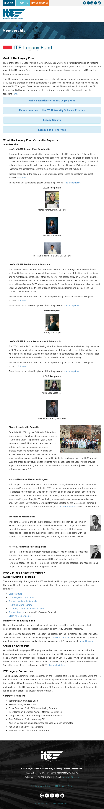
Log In (8, 3)
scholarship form (72, 182)
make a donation (61, 637)
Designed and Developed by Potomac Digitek (52, 803)
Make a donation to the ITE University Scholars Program (52, 110)
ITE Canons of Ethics (40, 786)
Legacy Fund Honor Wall (52, 129)
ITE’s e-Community (67, 506)
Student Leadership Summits (23, 601)
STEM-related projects (19, 616)
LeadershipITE (15, 594)
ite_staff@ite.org (70, 777)
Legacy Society (52, 120)
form (15, 94)
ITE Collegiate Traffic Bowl (21, 597)
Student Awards (16, 612)
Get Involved (39, 3)
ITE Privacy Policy (64, 786)
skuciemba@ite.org (57, 665)
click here (21, 177)
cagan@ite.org (86, 641)
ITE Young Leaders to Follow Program (27, 608)
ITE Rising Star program (20, 605)
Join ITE (22, 3)
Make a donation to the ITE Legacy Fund (52, 100)
